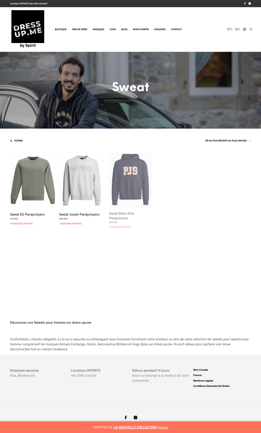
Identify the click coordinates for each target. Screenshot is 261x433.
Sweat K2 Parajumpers (27, 214)
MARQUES (98, 29)
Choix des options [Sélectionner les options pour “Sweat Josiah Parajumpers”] (71, 222)
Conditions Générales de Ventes (211, 385)
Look (113, 29)
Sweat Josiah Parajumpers (79, 213)
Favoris (197, 375)
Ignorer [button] (163, 427)
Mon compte (141, 29)
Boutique (61, 29)
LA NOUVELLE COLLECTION (135, 427)
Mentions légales (203, 380)
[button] (229, 29)
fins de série (79, 29)
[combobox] (227, 141)
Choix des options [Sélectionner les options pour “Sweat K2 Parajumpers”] (21, 224)
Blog (124, 29)
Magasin (159, 29)
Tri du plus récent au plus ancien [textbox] (226, 141)
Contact (176, 29)
